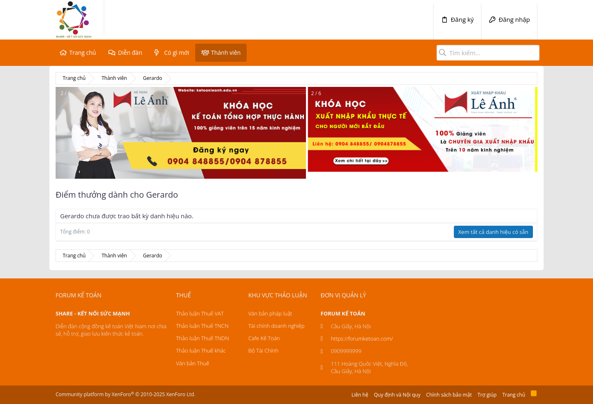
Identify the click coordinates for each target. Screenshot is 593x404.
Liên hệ (360, 394)
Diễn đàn (130, 52)
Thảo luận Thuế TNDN (202, 338)
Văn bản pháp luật (270, 313)
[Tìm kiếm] (488, 53)
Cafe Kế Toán (264, 338)
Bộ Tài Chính (263, 350)
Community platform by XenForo (125, 394)
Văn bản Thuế (192, 363)
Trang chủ (82, 52)
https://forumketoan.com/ (362, 338)
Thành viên (225, 52)
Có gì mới (176, 52)
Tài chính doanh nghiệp (276, 325)
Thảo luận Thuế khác (201, 350)
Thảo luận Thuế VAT (200, 313)
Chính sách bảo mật (449, 394)
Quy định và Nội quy (397, 394)
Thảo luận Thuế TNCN (202, 325)
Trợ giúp (487, 394)
